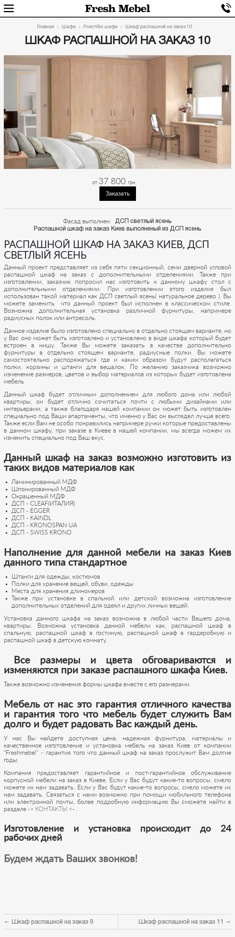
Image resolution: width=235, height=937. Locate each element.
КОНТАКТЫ (50, 809)
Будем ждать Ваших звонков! (70, 859)
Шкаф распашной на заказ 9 (52, 922)
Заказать (118, 194)
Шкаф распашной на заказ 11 (181, 922)
